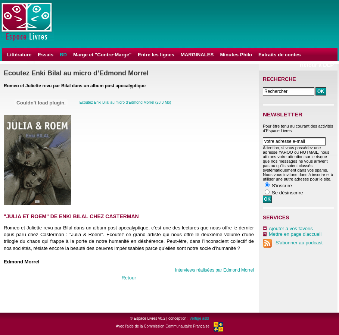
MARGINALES (197, 54)
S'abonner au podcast (293, 242)
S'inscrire (282, 185)
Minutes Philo (236, 54)
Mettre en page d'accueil (295, 234)
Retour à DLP (317, 65)
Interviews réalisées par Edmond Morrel (214, 270)
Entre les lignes (156, 54)
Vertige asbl (199, 318)
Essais (45, 54)
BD (63, 54)
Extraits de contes (279, 54)
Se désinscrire (287, 192)
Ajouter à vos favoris (291, 228)
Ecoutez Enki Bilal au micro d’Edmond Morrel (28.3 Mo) (125, 102)
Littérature (19, 54)
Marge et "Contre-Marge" (102, 54)
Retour (128, 278)
